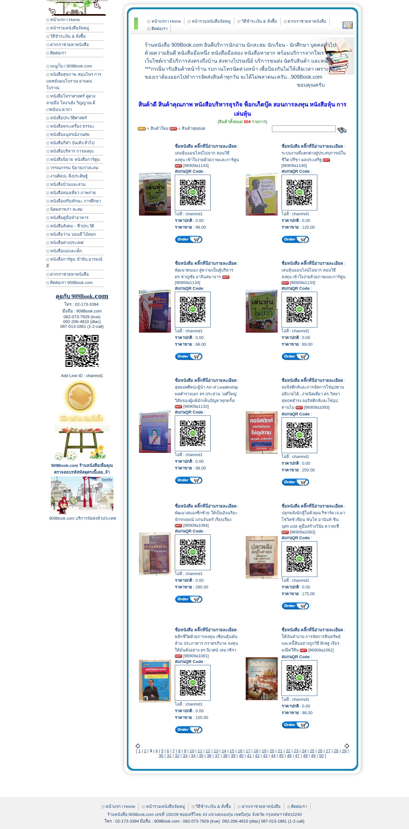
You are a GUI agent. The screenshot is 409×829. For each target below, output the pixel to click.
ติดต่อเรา (56, 53)
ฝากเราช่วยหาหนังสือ (67, 44)
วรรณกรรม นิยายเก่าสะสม (72, 167)
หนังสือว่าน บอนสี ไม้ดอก (71, 234)
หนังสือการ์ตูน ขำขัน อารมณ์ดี (74, 262)
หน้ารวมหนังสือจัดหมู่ (67, 28)
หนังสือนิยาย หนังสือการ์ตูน (73, 159)
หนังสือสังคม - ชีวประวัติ (70, 226)
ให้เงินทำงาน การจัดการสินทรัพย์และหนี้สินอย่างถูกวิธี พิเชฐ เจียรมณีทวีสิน (311, 643)
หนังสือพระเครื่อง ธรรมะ (70, 126)
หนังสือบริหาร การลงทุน (70, 151)
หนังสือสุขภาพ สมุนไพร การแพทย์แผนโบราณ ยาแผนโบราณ (74, 81)
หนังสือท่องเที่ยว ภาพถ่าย (71, 192)
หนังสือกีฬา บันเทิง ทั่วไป (70, 142)
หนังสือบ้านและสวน (66, 184)
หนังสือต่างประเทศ (65, 242)
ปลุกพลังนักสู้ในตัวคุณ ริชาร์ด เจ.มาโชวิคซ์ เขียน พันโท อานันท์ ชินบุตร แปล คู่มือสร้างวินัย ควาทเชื (313, 519)
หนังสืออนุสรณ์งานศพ (68, 134)
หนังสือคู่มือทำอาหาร (67, 217)
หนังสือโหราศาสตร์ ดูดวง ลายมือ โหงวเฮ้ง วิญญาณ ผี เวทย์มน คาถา (71, 103)
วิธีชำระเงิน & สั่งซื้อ (66, 36)
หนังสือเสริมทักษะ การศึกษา (73, 201)
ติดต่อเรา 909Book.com (69, 282)
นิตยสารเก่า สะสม (64, 209)
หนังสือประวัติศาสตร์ (66, 117)
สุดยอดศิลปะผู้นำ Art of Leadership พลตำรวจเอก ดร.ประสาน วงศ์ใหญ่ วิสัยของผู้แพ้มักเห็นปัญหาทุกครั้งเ (206, 394)
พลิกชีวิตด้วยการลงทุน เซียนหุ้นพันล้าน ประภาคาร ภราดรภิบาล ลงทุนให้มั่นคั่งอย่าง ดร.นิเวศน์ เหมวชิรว (206, 643)
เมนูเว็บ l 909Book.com (69, 66)
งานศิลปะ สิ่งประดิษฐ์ (67, 176)
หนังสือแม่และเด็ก (64, 251)
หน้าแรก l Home (63, 19)
